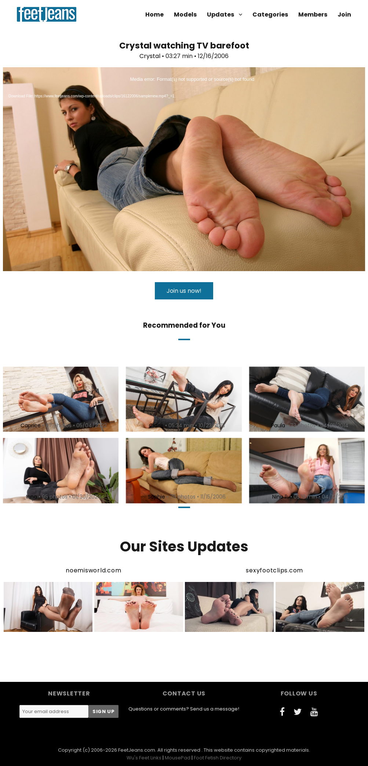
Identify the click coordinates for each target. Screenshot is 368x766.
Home (154, 14)
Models (185, 14)
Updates (220, 14)
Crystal (149, 56)
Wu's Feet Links (144, 757)
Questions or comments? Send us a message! (183, 708)
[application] (184, 169)
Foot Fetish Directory (217, 757)
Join (344, 14)
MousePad (177, 757)
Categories (270, 14)
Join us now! (184, 291)
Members (312, 14)
